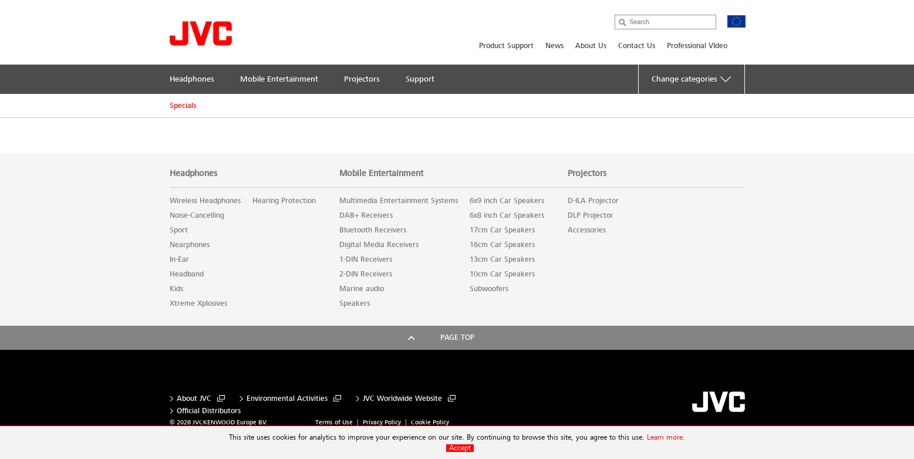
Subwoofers (489, 288)
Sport (179, 230)
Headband (187, 274)
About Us (590, 45)
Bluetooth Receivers (372, 230)
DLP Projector (590, 215)
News (554, 45)
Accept (460, 448)
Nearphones (190, 244)
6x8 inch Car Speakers (507, 215)
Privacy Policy (382, 422)
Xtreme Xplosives (198, 303)
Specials (183, 105)
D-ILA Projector (593, 200)
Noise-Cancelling (197, 215)
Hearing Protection (284, 200)
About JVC (194, 399)
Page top (457, 337)
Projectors (587, 173)
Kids (176, 288)
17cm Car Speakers (502, 230)
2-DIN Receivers (365, 274)
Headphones (193, 173)
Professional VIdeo (697, 45)
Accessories (587, 230)
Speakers (354, 303)
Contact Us (636, 45)
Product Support (506, 45)
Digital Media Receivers (379, 244)
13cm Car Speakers (502, 259)
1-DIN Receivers (365, 259)
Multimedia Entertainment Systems (398, 200)
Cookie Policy (430, 422)
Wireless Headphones (205, 200)
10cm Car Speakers (502, 274)
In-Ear (179, 259)
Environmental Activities (287, 399)
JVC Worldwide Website (402, 399)
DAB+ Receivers (366, 215)
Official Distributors (209, 411)
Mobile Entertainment (381, 173)
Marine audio (361, 288)
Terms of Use (334, 422)
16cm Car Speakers (502, 244)
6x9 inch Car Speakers (507, 200)
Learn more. (666, 437)
